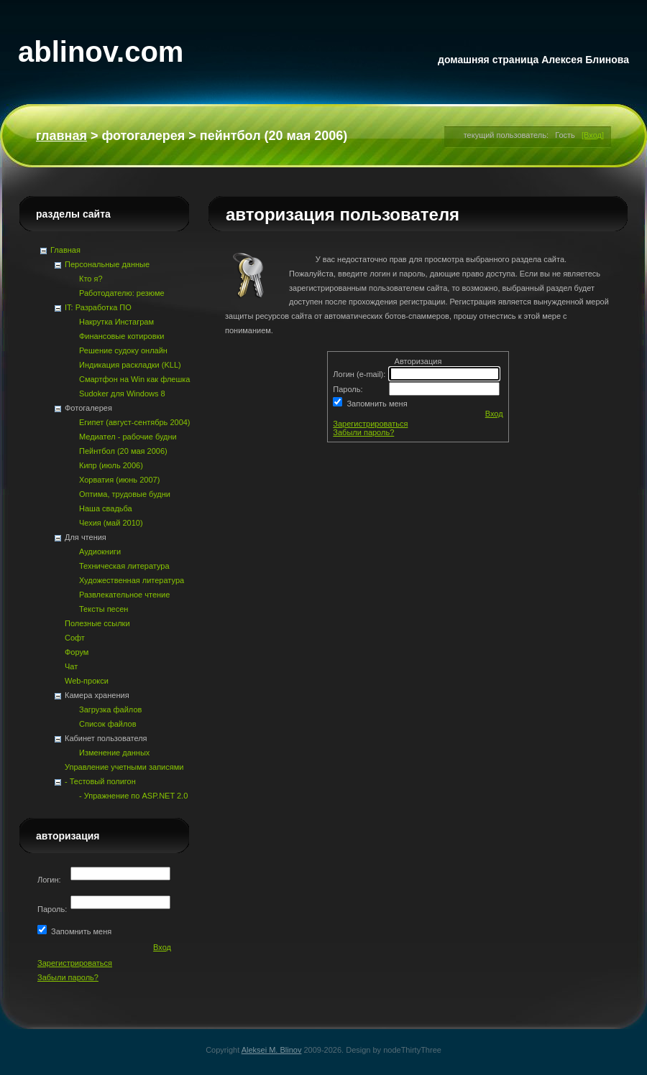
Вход (494, 413)
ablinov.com (100, 52)
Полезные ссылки (97, 623)
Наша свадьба (105, 508)
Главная (61, 136)
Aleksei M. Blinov (272, 1050)
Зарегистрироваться (370, 423)
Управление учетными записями (124, 767)
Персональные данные (107, 264)
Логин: (50, 879)
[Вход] (593, 135)
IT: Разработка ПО (98, 307)
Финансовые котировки (121, 336)
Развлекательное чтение (124, 594)
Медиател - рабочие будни (128, 436)
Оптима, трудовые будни (124, 494)
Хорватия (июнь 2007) (119, 479)
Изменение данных (114, 752)
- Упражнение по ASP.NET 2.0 (133, 795)
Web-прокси (87, 680)
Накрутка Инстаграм (116, 321)
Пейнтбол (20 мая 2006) (123, 451)
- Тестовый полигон (100, 781)
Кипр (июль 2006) (111, 465)
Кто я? (91, 278)
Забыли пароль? (363, 432)
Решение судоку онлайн (123, 350)
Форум (76, 652)
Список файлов (107, 724)
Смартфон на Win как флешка (134, 379)
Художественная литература (131, 580)
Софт (75, 637)
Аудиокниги (100, 551)
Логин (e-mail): (360, 374)
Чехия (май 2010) (111, 522)
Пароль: (348, 389)
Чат (71, 666)
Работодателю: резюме (122, 293)
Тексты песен (103, 609)
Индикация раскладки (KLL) (130, 364)
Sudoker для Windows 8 (122, 393)
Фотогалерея (143, 136)
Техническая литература (124, 566)
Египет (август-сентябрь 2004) (135, 422)
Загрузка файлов (110, 709)
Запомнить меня (374, 403)
